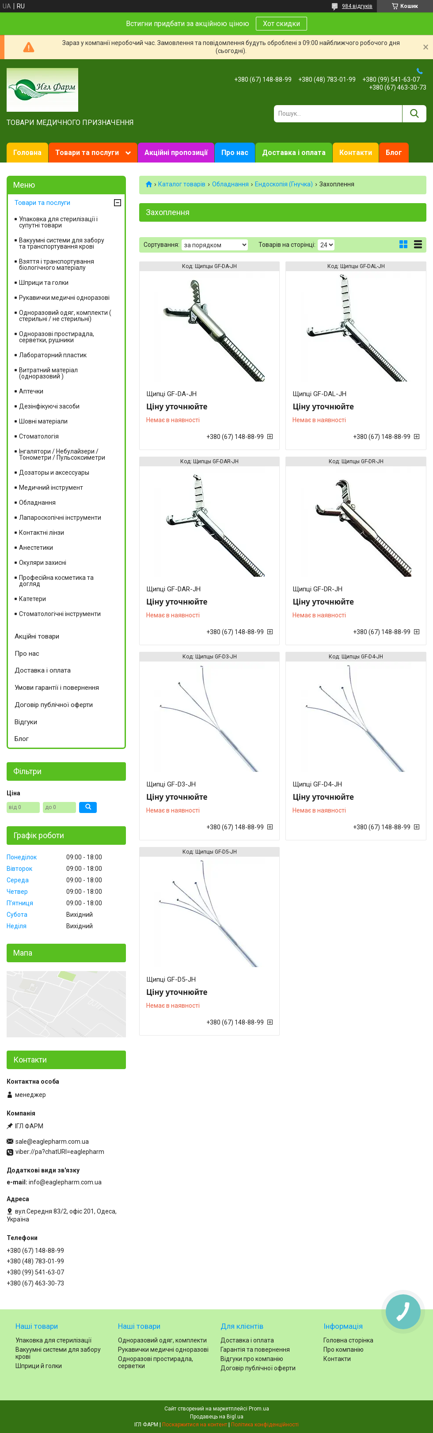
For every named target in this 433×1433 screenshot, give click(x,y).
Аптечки (31, 391)
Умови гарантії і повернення (57, 688)
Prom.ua (259, 1409)
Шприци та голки (43, 282)
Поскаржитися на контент (194, 1425)
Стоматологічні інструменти (60, 613)
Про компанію (343, 1349)
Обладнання (230, 184)
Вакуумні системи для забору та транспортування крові (61, 243)
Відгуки (26, 722)
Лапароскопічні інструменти (60, 517)
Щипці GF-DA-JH (171, 393)
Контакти (355, 152)
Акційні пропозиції (176, 152)
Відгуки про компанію (251, 1358)
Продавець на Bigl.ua (216, 1417)
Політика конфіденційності (265, 1425)
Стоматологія (39, 436)
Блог (394, 152)
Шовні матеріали (43, 421)
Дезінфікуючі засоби (49, 406)
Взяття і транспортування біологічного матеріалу (56, 264)
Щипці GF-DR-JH (317, 589)
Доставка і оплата (294, 152)
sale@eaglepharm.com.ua (52, 1141)
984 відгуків (357, 6)
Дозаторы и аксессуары (54, 472)
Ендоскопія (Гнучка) (284, 184)
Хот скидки (281, 23)
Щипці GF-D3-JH (171, 784)
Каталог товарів (181, 184)
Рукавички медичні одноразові (64, 297)
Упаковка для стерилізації (53, 1340)
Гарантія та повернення (255, 1349)
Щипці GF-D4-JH (317, 784)
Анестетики (36, 547)
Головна (27, 152)
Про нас (234, 152)
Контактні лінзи (41, 532)
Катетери (32, 598)
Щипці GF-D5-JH (171, 979)
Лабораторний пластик (53, 355)
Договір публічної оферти (54, 705)
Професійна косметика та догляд (56, 580)
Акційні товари (37, 636)
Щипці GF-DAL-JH (319, 393)
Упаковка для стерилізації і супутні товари (58, 222)
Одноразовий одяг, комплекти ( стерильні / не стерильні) (65, 315)
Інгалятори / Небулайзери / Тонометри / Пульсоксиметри (62, 454)
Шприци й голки (38, 1365)
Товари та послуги (87, 152)
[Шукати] (414, 113)
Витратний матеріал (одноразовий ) (48, 373)
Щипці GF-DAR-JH (173, 589)
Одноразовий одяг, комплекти (162, 1340)
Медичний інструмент (51, 487)
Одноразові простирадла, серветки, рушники (56, 337)
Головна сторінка (348, 1340)
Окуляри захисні (42, 562)
